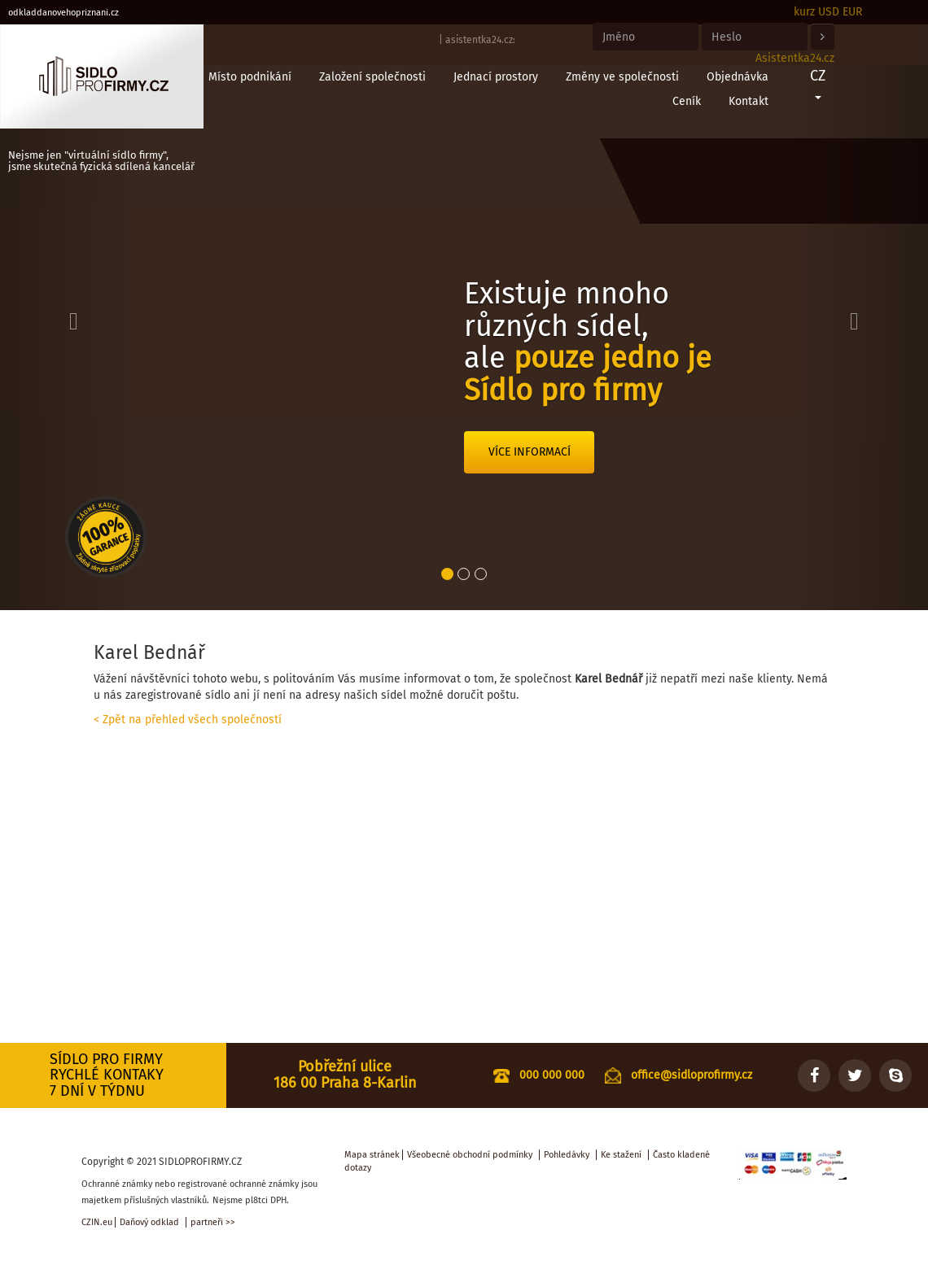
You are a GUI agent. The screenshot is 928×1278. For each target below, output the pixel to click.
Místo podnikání (249, 77)
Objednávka (737, 77)
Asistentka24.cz (794, 58)
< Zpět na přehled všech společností (188, 719)
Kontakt (748, 101)
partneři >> (212, 1222)
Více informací (529, 452)
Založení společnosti (372, 77)
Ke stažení (621, 1154)
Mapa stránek (372, 1154)
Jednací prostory (495, 77)
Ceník (686, 101)
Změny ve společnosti (622, 77)
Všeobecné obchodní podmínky (469, 1154)
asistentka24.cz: (480, 40)
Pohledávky (566, 1154)
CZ (817, 83)
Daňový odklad (149, 1222)
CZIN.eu (96, 1222)
